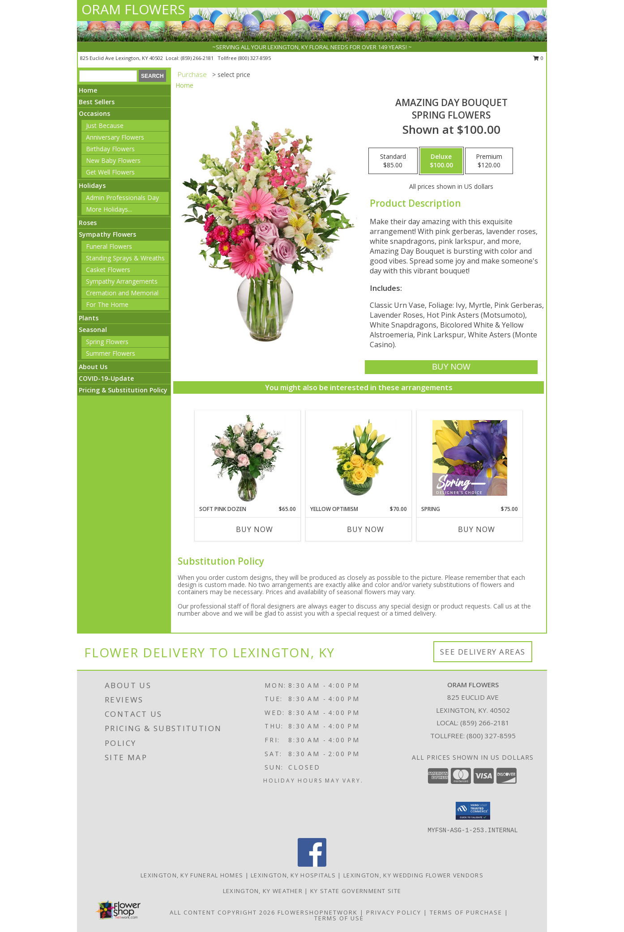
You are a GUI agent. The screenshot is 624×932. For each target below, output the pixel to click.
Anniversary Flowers (115, 137)
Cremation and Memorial (122, 293)
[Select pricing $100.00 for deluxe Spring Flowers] (441, 161)
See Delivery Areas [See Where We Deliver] (483, 652)
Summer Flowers (110, 353)
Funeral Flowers (109, 246)
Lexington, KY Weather (263, 891)
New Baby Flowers (113, 160)
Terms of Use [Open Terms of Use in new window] (339, 918)
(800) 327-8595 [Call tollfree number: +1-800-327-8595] (254, 58)
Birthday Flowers (110, 149)
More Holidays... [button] (109, 209)
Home (88, 90)
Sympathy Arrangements (122, 281)
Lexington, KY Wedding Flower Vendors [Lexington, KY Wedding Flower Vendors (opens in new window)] (413, 875)
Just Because (105, 125)
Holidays (92, 185)
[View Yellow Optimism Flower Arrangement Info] (358, 458)
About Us (93, 366)
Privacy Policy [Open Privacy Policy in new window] (393, 912)
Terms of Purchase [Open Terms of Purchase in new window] (466, 912)
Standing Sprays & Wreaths (125, 258)
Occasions (94, 113)
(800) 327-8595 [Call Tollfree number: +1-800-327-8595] (491, 735)
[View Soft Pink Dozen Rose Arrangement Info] (247, 458)
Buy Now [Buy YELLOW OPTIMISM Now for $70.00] (365, 529)
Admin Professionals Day (122, 197)
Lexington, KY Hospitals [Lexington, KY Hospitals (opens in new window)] (293, 875)
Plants (88, 318)
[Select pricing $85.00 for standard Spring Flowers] (393, 161)
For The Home (107, 304)
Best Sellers (97, 102)
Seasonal (93, 329)
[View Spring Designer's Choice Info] (469, 458)
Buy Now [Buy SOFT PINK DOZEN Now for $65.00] (254, 529)
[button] (473, 811)
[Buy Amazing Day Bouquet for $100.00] (451, 367)
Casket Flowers (108, 269)
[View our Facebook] (312, 864)
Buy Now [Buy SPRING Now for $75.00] (476, 529)
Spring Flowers (107, 341)
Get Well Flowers (110, 172)
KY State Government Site (355, 891)
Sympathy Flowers (107, 234)
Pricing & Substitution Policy (123, 390)
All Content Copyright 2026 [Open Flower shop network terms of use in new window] (222, 912)
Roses (88, 222)
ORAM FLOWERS (133, 9)
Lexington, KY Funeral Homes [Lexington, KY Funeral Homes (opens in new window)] (192, 875)
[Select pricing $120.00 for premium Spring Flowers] (489, 161)
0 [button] (538, 58)
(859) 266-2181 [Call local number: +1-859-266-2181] (198, 58)
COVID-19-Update (106, 378)
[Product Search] (108, 76)
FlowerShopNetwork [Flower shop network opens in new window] (318, 912)
